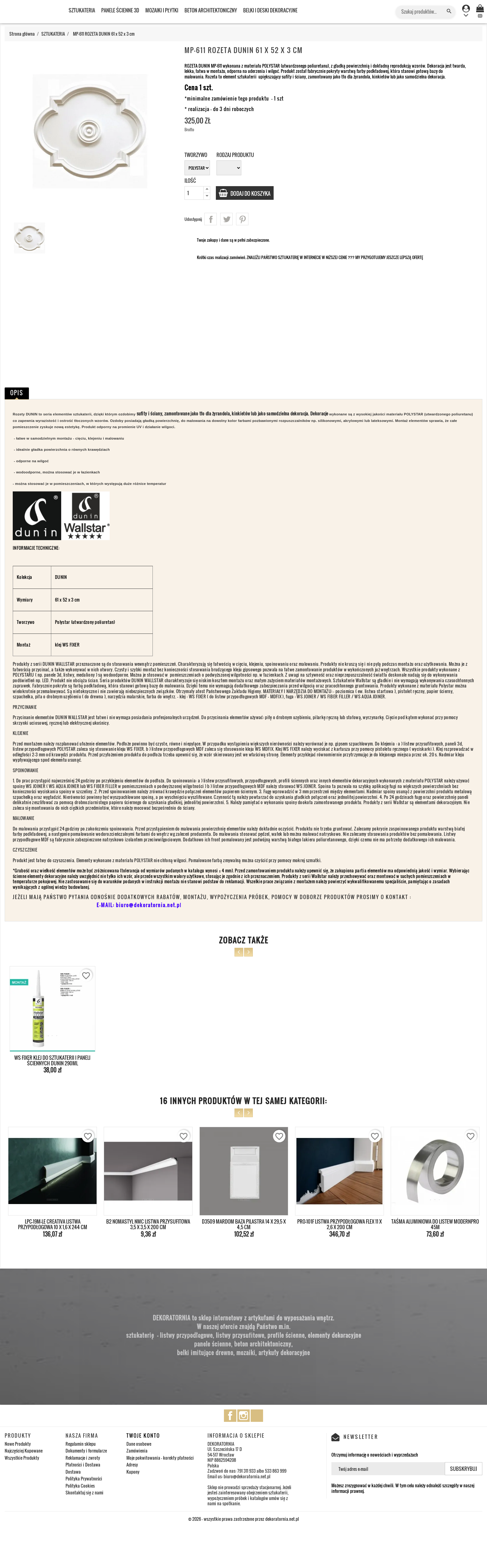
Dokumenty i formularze (86, 1450)
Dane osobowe (138, 1443)
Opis (16, 393)
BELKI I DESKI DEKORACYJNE (270, 10)
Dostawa (73, 1471)
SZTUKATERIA (82, 10)
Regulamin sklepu (81, 1443)
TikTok (257, 1415)
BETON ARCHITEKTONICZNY (210, 10)
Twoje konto (143, 1435)
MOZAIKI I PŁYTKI (161, 10)
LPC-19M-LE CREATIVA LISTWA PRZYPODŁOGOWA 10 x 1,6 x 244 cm (52, 1224)
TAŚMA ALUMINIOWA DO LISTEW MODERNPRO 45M (435, 1224)
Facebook (230, 1415)
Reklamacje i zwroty (83, 1457)
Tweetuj (226, 219)
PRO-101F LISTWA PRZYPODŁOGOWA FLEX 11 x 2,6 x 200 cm (339, 1224)
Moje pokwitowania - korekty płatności (160, 1457)
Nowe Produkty (18, 1443)
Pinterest (242, 219)
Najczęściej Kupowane (24, 1450)
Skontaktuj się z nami (84, 1492)
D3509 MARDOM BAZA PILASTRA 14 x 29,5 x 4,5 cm (244, 1224)
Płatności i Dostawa (83, 1464)
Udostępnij (210, 219)
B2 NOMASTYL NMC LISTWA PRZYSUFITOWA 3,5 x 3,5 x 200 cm (148, 1224)
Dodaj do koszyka (253, 193)
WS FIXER (71, 644)
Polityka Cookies (80, 1485)
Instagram (243, 1415)
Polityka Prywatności (84, 1478)
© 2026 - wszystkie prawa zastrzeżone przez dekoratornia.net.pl (243, 1519)
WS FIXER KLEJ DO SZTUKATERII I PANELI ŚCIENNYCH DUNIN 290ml (52, 1060)
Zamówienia (137, 1450)
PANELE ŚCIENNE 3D (120, 10)
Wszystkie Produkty (22, 1457)
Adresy (132, 1464)
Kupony (132, 1471)
